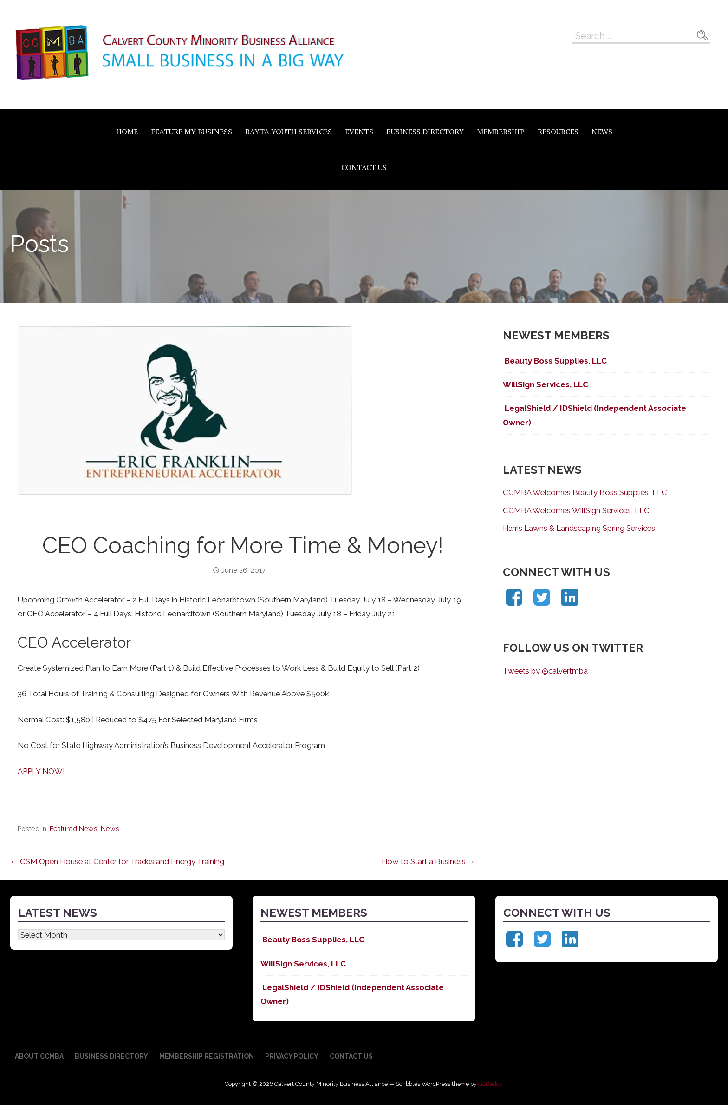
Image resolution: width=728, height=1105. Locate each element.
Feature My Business (191, 131)
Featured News (74, 829)
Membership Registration (206, 1056)
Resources (558, 131)
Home (127, 131)
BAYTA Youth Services (288, 131)
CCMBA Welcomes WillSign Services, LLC (576, 510)
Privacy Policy (291, 1056)
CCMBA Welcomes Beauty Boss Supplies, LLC (585, 492)
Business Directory (425, 131)
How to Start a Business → (428, 861)
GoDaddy (490, 1083)
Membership (501, 131)
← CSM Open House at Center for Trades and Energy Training (117, 861)
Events (359, 131)
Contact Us (364, 167)
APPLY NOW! (41, 771)
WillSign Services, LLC (545, 384)
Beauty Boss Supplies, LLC (555, 360)
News (602, 131)
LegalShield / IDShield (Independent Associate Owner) (594, 415)
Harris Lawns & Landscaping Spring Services (579, 528)
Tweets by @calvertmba (545, 670)
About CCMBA (39, 1056)
